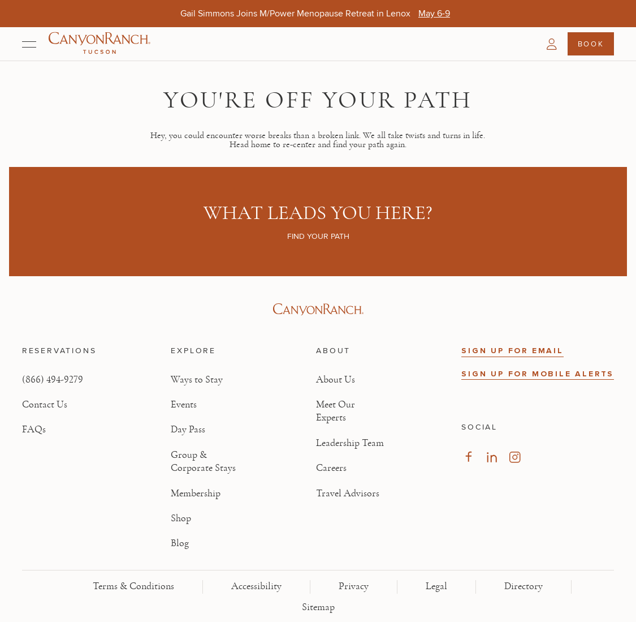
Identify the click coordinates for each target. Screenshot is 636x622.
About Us (335, 380)
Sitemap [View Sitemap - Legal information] (318, 607)
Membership (195, 493)
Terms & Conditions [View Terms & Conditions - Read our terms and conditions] (133, 586)
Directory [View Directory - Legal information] (523, 586)
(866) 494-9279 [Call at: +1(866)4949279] (52, 380)
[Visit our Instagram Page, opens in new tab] (515, 457)
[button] (551, 44)
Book (591, 43)
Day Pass (188, 429)
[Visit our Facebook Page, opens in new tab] (468, 457)
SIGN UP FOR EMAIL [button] (512, 350)
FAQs (34, 429)
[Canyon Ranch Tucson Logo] (99, 44)
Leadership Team (350, 443)
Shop (181, 518)
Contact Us (44, 405)
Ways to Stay (197, 380)
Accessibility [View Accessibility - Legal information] (256, 586)
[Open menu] (29, 44)
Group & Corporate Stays (203, 461)
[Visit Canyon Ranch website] (318, 309)
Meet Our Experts (335, 411)
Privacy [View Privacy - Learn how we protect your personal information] (354, 586)
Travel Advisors (347, 493)
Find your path (318, 236)
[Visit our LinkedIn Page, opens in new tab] (491, 457)
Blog (180, 543)
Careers (331, 468)
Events (184, 405)
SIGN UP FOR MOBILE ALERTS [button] (537, 374)
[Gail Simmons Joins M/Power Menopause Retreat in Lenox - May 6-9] (434, 13)
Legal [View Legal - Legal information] (436, 586)
